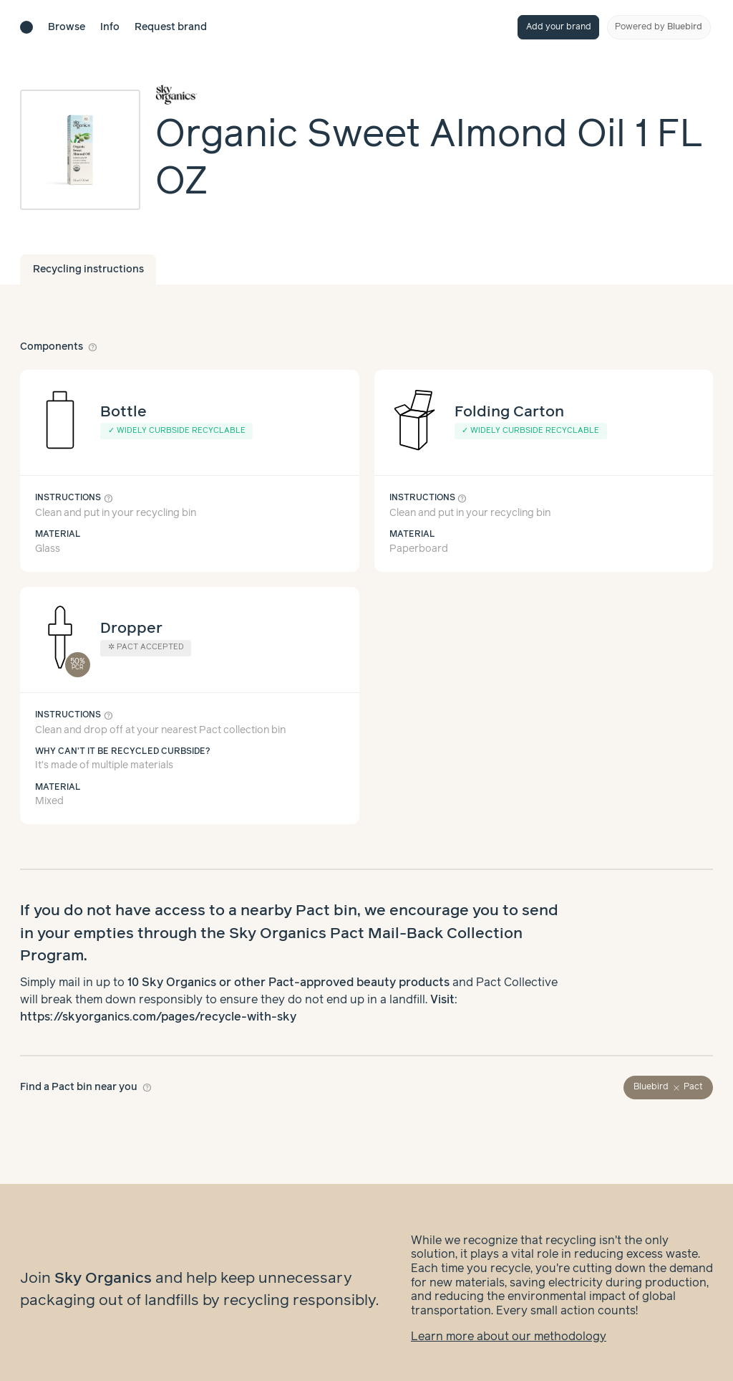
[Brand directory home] (26, 27)
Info (110, 27)
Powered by (658, 27)
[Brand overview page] (434, 95)
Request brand (171, 27)
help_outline (93, 347)
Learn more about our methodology (508, 1322)
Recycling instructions (88, 269)
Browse (66, 27)
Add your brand (558, 27)
